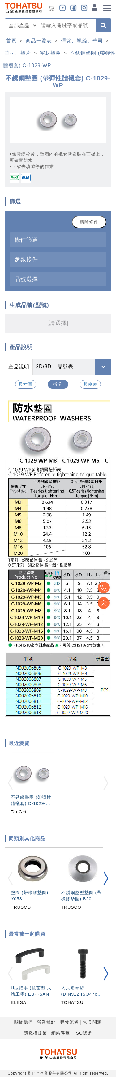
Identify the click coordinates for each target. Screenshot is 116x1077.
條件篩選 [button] (26, 239)
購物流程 (69, 1022)
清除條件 (89, 221)
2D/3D (43, 366)
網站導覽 (60, 1033)
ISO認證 (83, 1033)
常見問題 (92, 1022)
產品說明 (18, 366)
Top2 (103, 587)
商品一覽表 (39, 40)
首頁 (11, 40)
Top (103, 603)
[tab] (58, 239)
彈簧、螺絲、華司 (82, 40)
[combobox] (66, 25)
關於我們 (23, 1022)
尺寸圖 (25, 384)
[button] (105, 878)
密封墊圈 (50, 53)
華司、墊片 (18, 53)
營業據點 (46, 1022)
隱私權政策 (35, 1033)
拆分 (57, 384)
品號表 (65, 366)
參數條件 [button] (26, 259)
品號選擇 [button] (26, 279)
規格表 (90, 384)
